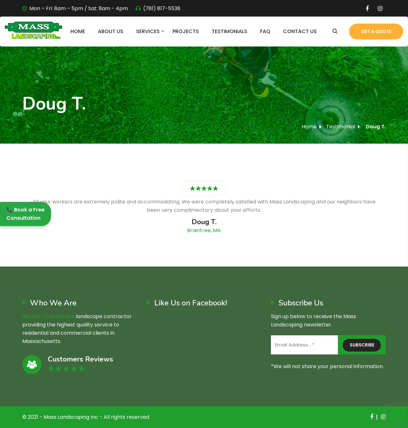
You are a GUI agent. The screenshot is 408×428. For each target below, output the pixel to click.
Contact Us (300, 31)
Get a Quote (376, 31)
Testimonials (229, 31)
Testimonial (340, 126)
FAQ (265, 31)
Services (148, 31)
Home (77, 31)
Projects (185, 31)
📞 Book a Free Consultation (25, 214)
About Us (110, 31)
